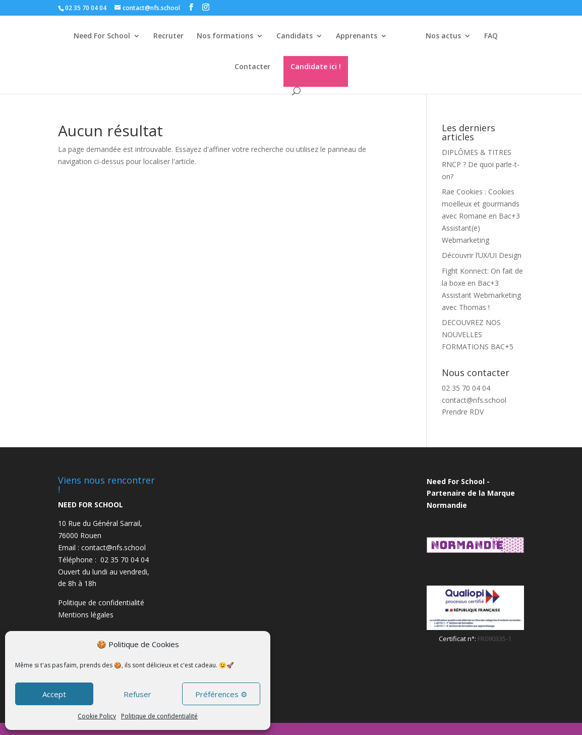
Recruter (164, 36)
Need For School (97, 36)
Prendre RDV (463, 411)
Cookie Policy (97, 716)
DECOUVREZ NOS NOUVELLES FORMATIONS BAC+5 (477, 334)
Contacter (252, 67)
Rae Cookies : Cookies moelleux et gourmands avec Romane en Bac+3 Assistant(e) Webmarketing (481, 215)
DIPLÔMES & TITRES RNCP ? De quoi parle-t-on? (480, 164)
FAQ (495, 36)
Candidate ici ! (315, 66)
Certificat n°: (458, 638)
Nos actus (447, 36)
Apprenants (352, 36)
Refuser (137, 694)
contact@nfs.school (474, 400)
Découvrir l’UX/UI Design (481, 255)
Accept (54, 694)
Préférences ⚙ (221, 694)
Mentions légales (85, 614)
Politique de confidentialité (159, 716)
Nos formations (220, 36)
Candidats (290, 36)
